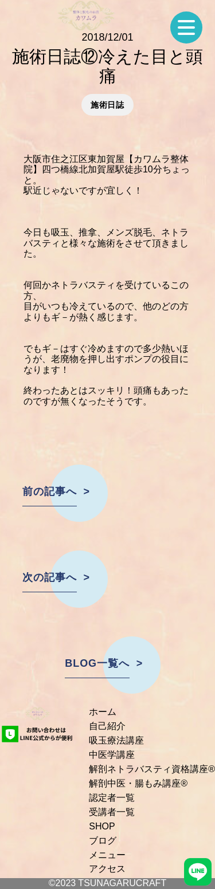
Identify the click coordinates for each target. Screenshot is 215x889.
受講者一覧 (112, 812)
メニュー (107, 855)
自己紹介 (107, 726)
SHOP (102, 826)
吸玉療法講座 (116, 740)
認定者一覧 (112, 798)
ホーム (102, 712)
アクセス (107, 869)
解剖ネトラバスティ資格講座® (152, 769)
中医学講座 (112, 755)
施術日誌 (107, 104)
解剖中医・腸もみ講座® (138, 783)
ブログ (102, 840)
